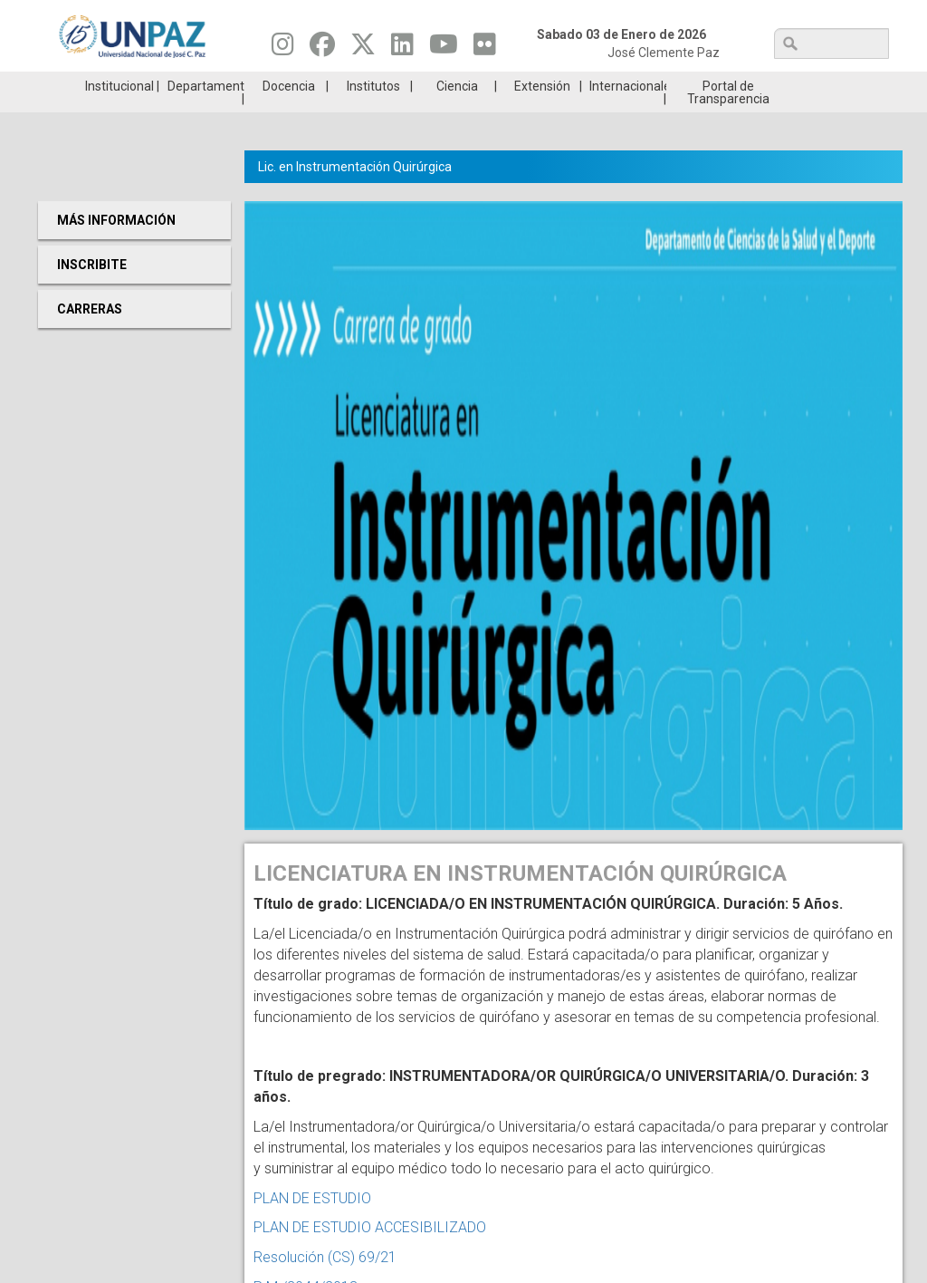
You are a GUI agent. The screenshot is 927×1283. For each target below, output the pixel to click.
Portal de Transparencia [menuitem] (728, 119)
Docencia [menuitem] (289, 113)
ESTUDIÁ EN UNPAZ (250, 85)
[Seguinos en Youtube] (443, 49)
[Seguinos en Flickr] (484, 49)
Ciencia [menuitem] (457, 113)
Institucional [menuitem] (119, 113)
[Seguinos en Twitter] (363, 49)
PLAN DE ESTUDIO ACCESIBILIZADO (369, 1254)
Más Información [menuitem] (116, 247)
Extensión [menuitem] (542, 113)
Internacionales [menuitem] (627, 113)
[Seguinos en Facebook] (322, 49)
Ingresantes (392, 85)
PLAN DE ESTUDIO (312, 1225)
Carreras (108, 85)
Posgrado (817, 85)
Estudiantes (534, 85)
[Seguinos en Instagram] (283, 49)
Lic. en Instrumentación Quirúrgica (355, 194)
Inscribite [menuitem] (92, 292)
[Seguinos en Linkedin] (402, 49)
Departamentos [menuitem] (205, 113)
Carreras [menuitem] (89, 336)
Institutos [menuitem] (373, 113)
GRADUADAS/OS (675, 85)
